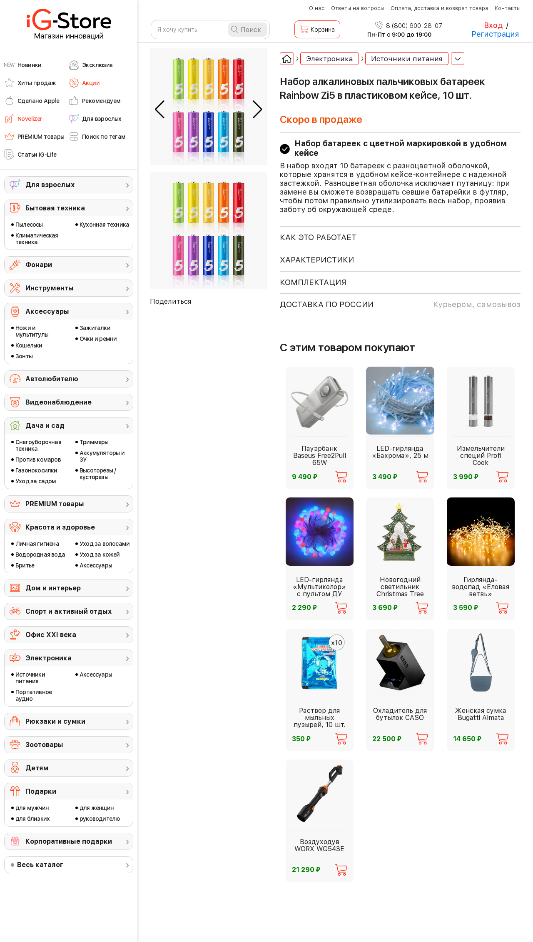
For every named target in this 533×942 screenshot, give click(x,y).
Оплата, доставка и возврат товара (439, 8)
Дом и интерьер (53, 588)
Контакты (508, 8)
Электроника (48, 658)
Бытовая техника (55, 208)
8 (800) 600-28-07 (408, 26)
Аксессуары (47, 311)
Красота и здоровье (60, 527)
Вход (493, 25)
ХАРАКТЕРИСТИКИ (317, 260)
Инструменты (49, 288)
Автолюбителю (51, 379)
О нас (317, 8)
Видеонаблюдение (58, 402)
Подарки (40, 791)
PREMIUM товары (54, 504)
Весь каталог (40, 865)
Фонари (38, 265)
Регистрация (495, 34)
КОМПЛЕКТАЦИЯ (313, 282)
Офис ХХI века (50, 635)
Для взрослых (50, 185)
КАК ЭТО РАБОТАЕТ (318, 237)
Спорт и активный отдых (68, 611)
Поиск (251, 30)
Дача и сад (45, 426)
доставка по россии (400, 305)
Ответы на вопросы (357, 8)
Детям (37, 768)
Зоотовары (44, 745)
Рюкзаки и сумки (55, 721)
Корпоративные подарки (68, 841)
